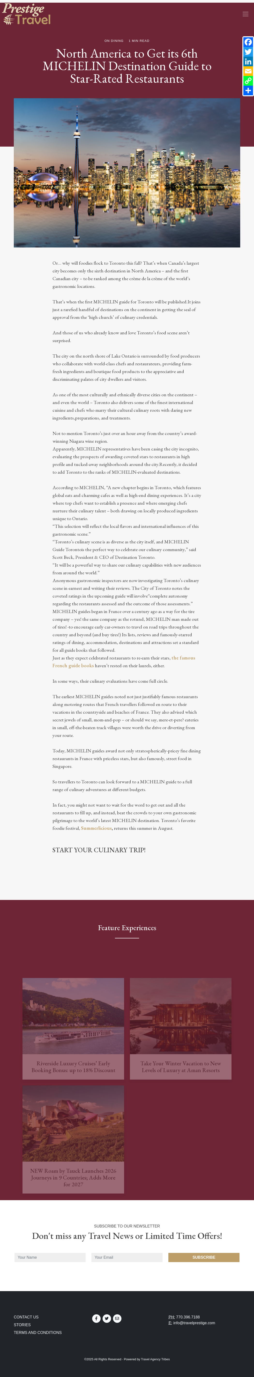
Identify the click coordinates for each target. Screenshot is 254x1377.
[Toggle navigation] (245, 14)
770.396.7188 (188, 1317)
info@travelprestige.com (194, 1323)
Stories (22, 1325)
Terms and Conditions (38, 1333)
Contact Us (26, 1317)
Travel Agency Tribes (155, 1359)
